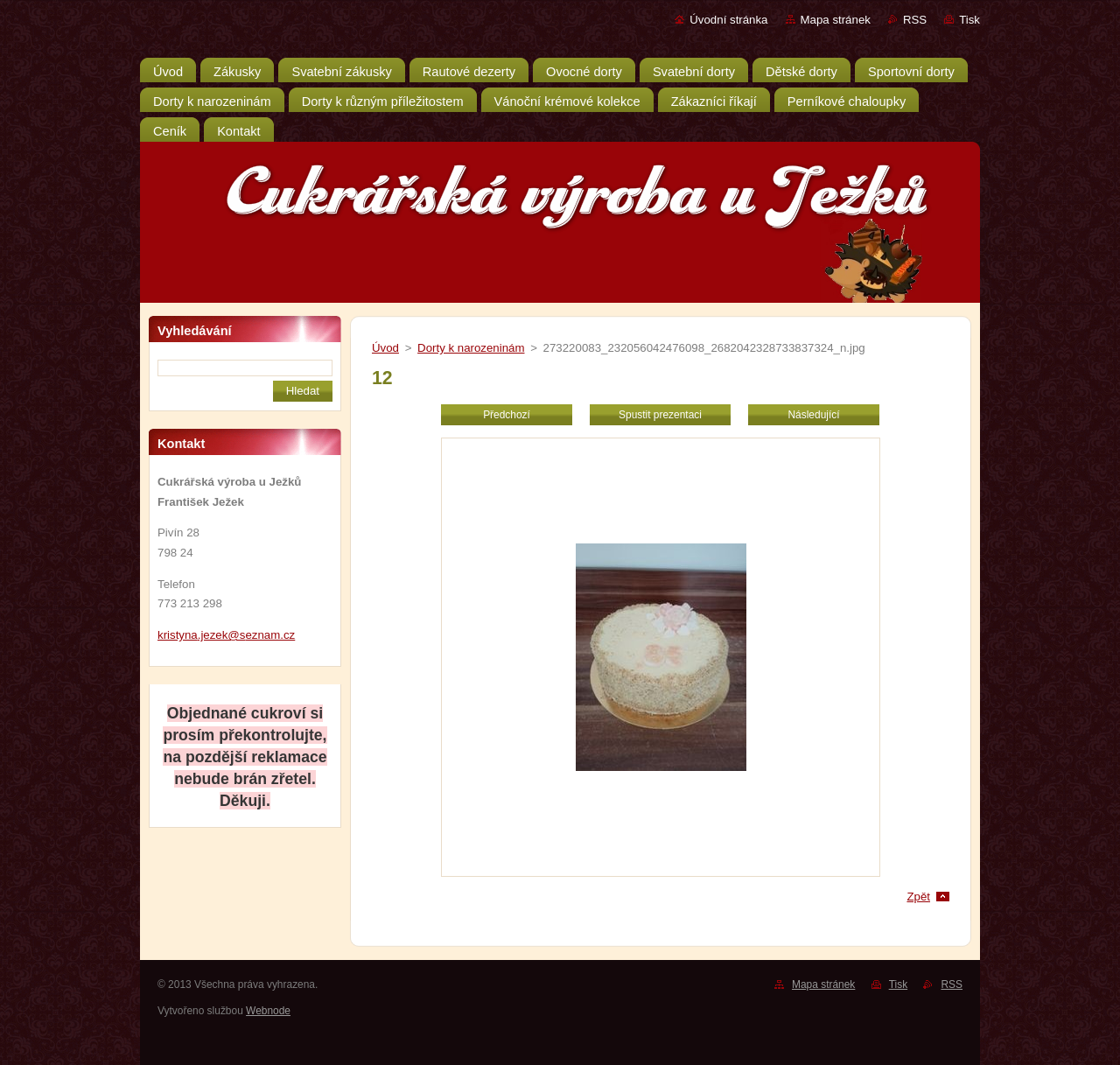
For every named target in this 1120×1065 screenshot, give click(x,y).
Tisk (969, 19)
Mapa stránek (836, 19)
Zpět (918, 896)
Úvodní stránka (728, 19)
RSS (915, 19)
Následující (813, 415)
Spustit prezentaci (660, 415)
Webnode (268, 1011)
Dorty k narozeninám (470, 347)
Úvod (385, 347)
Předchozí (506, 415)
